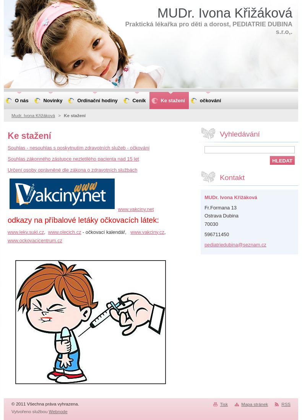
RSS (286, 404)
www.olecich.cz (64, 232)
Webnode (58, 411)
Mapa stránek (254, 404)
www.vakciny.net (136, 209)
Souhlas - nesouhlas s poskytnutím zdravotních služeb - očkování (78, 148)
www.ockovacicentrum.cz (35, 240)
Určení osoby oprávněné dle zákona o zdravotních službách (72, 170)
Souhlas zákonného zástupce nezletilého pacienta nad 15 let (73, 159)
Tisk (224, 404)
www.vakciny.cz (147, 232)
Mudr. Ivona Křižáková (33, 115)
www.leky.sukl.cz (26, 232)
